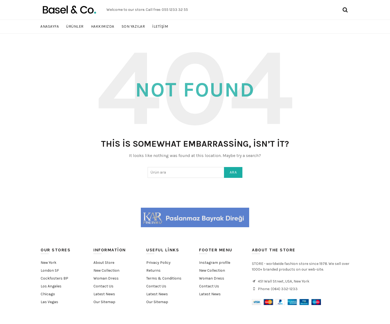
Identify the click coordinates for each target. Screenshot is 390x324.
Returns (153, 270)
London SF (50, 270)
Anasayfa (49, 26)
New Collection (106, 270)
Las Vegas (49, 302)
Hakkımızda (102, 26)
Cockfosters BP (54, 278)
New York (48, 262)
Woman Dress (106, 278)
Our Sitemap (104, 302)
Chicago (48, 294)
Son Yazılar (133, 26)
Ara (233, 172)
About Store (103, 262)
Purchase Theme (212, 302)
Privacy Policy (158, 262)
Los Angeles (51, 286)
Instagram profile (214, 262)
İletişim (160, 26)
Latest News (104, 294)
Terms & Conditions (163, 278)
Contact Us (103, 286)
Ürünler (75, 26)
